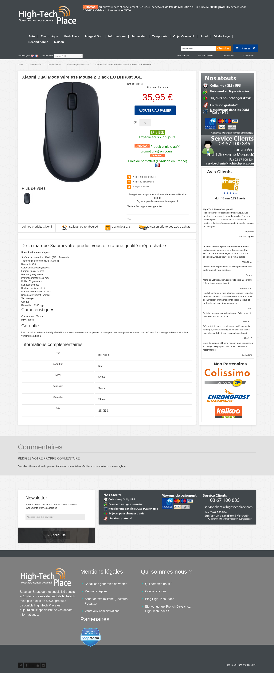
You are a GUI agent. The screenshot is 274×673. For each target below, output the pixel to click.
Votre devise (47, 55)
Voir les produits (37, 226)
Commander (228, 55)
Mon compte (183, 55)
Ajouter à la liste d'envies (144, 177)
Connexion (248, 55)
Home (20, 64)
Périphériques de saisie (78, 64)
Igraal (251, 236)
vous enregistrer (118, 466)
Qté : (136, 122)
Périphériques (54, 64)
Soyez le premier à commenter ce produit (157, 201)
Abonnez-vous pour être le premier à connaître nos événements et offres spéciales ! (51, 506)
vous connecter (98, 466)
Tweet (130, 219)
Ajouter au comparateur (143, 182)
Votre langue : (24, 55)
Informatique (35, 64)
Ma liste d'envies (205, 55)
